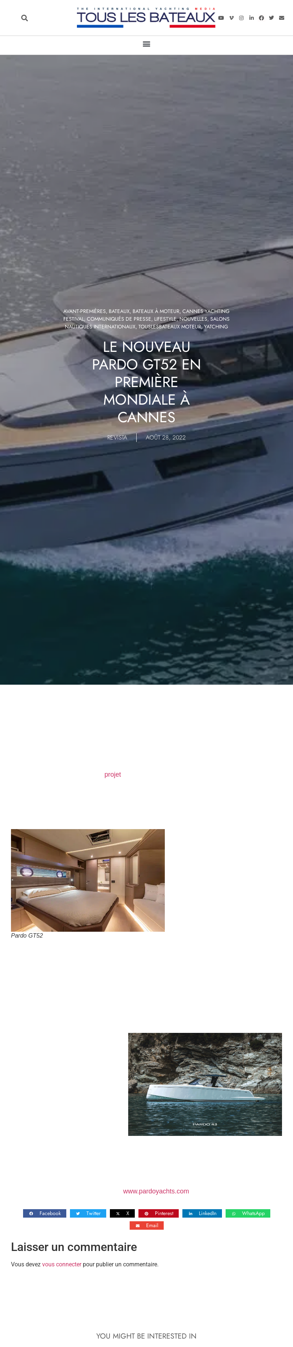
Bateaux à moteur (156, 311)
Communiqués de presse (119, 319)
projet (113, 774)
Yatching (216, 326)
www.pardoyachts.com (156, 1191)
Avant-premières (84, 311)
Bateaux (119, 311)
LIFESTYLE (165, 319)
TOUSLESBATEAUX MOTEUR (169, 326)
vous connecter (61, 1264)
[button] (24, 18)
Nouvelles (193, 319)
